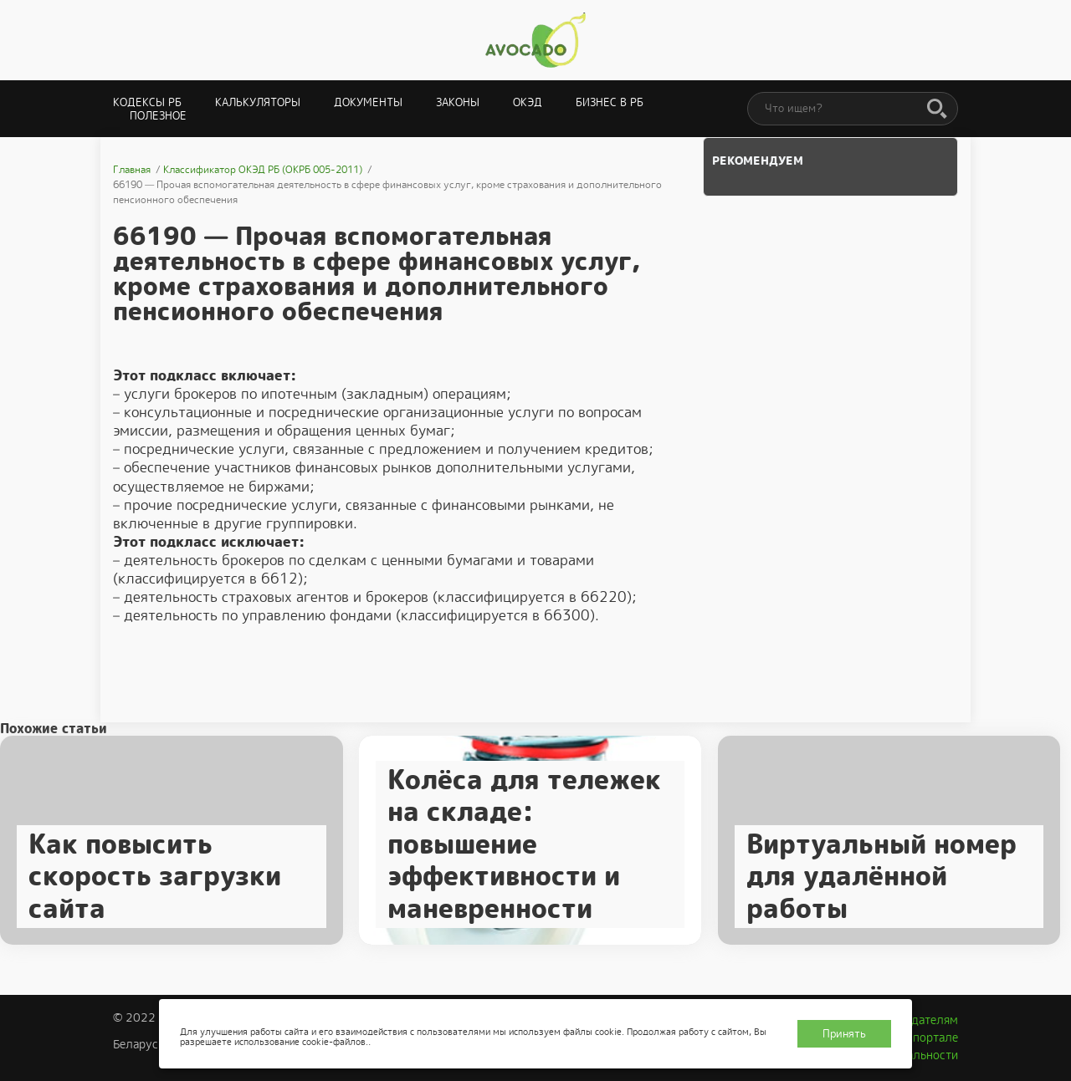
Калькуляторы (257, 102)
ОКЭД (527, 102)
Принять (844, 1034)
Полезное (158, 116)
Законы (457, 102)
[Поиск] (937, 109)
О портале (929, 1037)
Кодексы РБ (147, 102)
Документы (368, 102)
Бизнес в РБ (609, 102)
